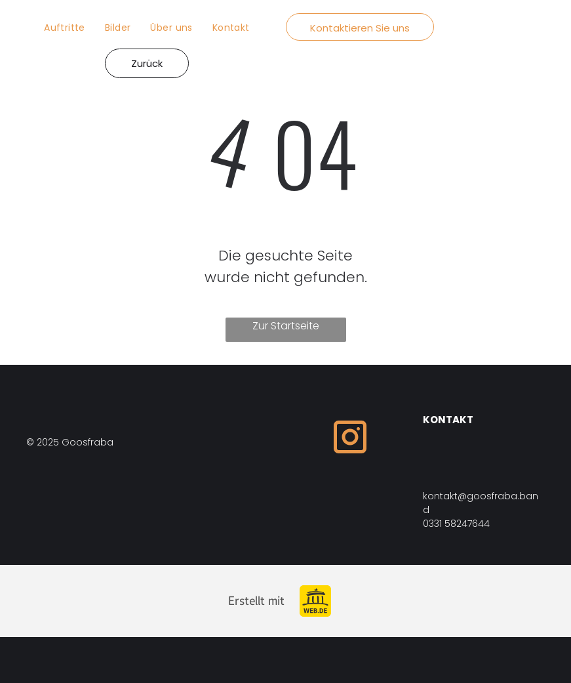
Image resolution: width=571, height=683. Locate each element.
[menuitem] (64, 28)
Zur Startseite (285, 325)
